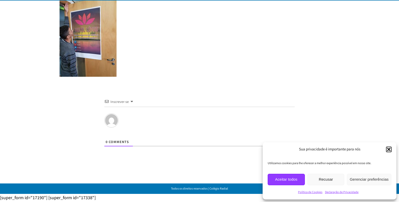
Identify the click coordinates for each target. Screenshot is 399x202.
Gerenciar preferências (369, 179)
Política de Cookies (310, 192)
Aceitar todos (286, 179)
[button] (388, 149)
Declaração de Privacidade (342, 192)
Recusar (326, 179)
